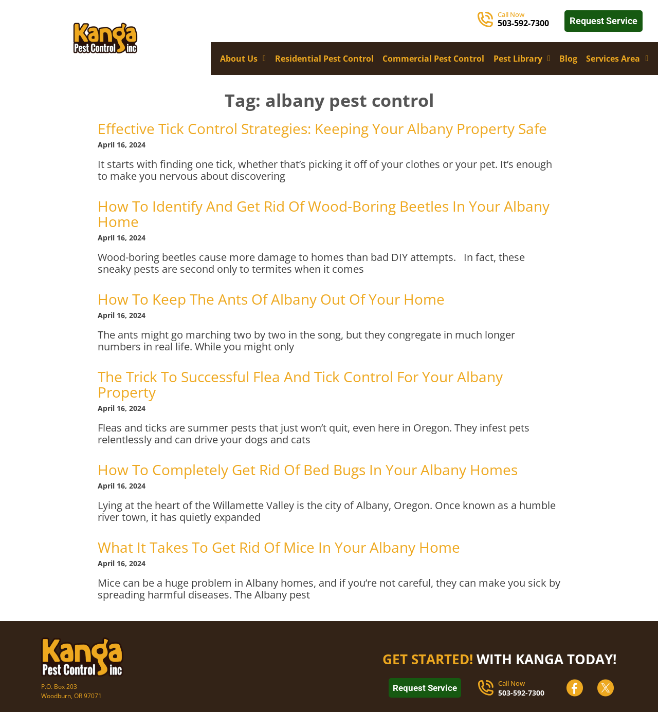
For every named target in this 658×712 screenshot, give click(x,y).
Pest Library (522, 58)
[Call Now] (485, 19)
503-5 (508, 23)
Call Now (511, 14)
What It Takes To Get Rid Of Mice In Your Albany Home (279, 547)
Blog (568, 58)
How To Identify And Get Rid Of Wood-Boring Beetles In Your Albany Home (324, 213)
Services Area (617, 58)
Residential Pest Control (324, 58)
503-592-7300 (521, 693)
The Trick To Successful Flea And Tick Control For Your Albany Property (300, 384)
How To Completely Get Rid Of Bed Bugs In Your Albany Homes (308, 469)
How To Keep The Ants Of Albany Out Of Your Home (271, 299)
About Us (243, 58)
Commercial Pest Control (433, 58)
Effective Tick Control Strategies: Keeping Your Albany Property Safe (322, 128)
